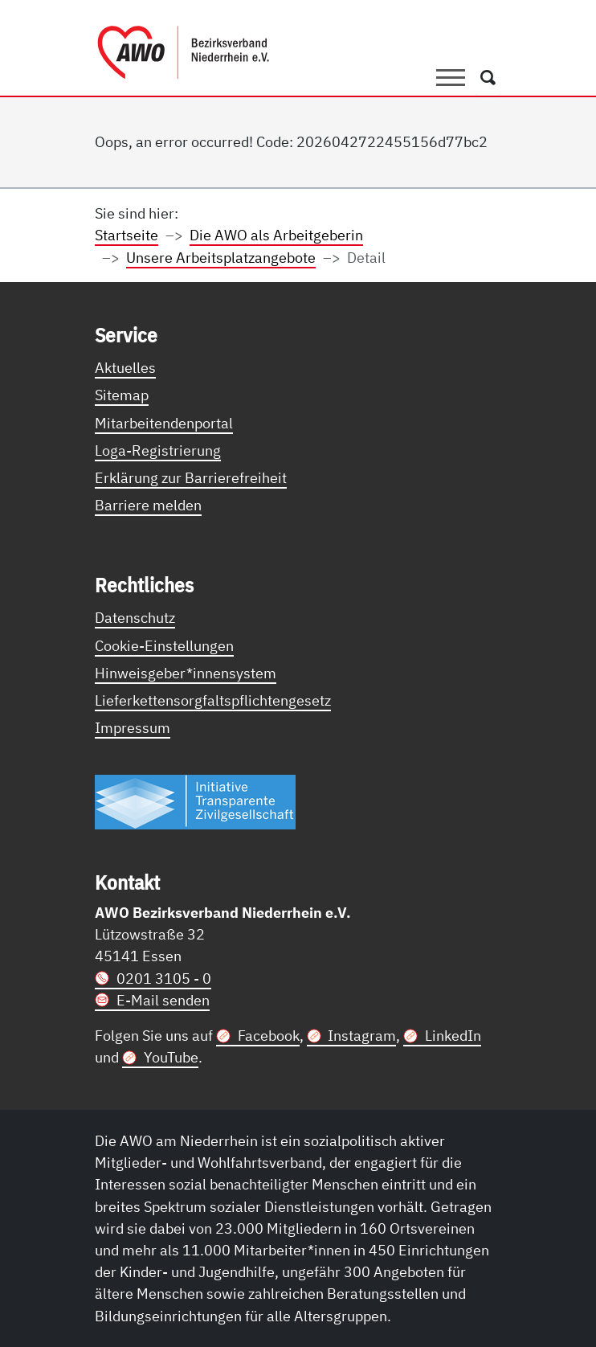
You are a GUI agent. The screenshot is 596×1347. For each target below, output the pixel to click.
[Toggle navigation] (450, 78)
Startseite (126, 234)
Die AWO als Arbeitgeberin (276, 234)
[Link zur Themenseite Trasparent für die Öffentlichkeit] (195, 801)
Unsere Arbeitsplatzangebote (221, 257)
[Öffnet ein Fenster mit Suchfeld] (488, 78)
